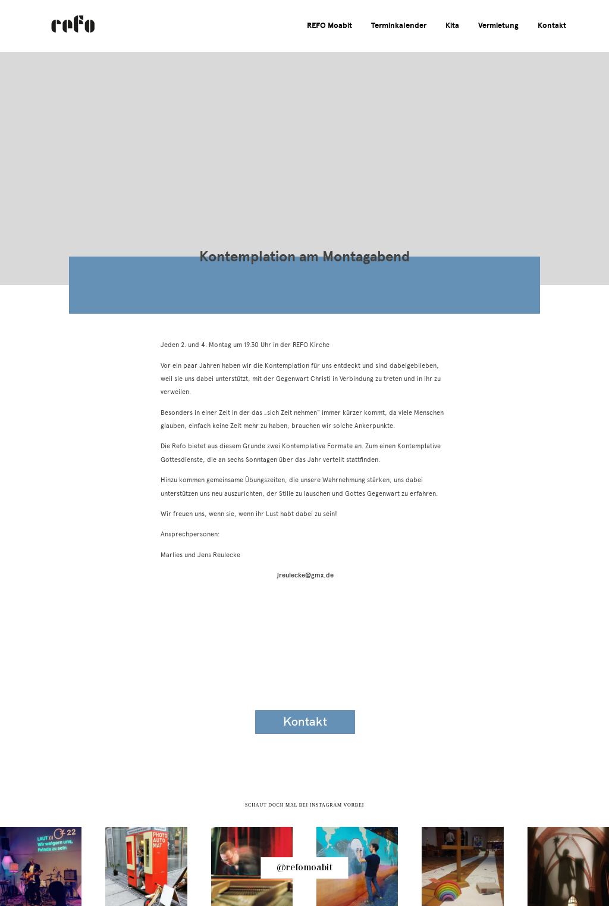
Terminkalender (398, 26)
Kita (452, 26)
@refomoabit (304, 868)
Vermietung (498, 26)
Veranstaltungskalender (305, 655)
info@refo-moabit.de (92, 724)
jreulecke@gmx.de (304, 575)
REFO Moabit (329, 26)
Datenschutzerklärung (518, 688)
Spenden (518, 722)
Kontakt (552, 26)
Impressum (518, 656)
